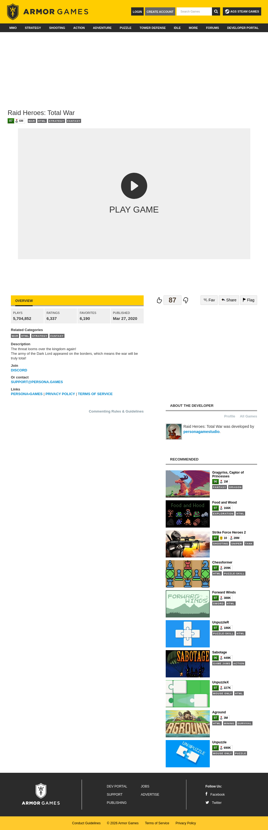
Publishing (117, 803)
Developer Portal (243, 27)
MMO (13, 27)
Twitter (213, 803)
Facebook (215, 794)
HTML (42, 121)
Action (79, 27)
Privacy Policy (185, 823)
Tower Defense (153, 27)
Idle (177, 27)
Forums (212, 27)
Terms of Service (157, 823)
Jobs (145, 786)
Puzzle (125, 27)
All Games (248, 416)
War (32, 121)
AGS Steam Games (242, 11)
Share (228, 300)
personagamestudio (201, 431)
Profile (229, 416)
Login (137, 11)
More (193, 27)
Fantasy (73, 121)
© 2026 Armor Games (122, 823)
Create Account (160, 11)
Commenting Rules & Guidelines (116, 411)
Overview (24, 301)
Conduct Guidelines (86, 823)
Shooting (57, 27)
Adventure (102, 27)
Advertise (150, 794)
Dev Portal (117, 786)
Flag (248, 300)
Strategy (33, 27)
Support (115, 794)
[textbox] (194, 11)
